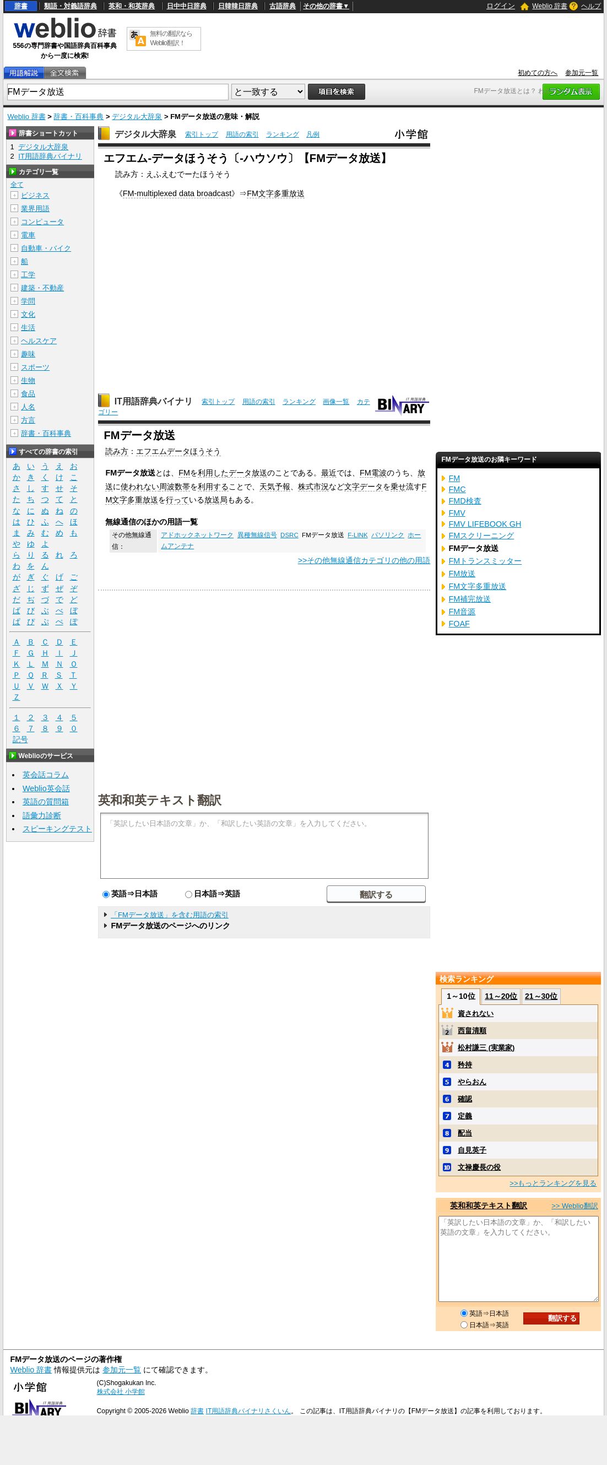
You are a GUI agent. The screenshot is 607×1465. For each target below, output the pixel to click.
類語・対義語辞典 (70, 6)
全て (17, 184)
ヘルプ (591, 6)
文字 (352, 486)
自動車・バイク (46, 248)
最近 (329, 472)
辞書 (21, 6)
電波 (379, 472)
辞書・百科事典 (78, 116)
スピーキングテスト (57, 828)
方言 (28, 420)
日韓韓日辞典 (238, 6)
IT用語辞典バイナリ (154, 401)
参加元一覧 (581, 73)
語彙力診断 (42, 815)
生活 (28, 327)
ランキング (282, 134)
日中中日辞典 (187, 6)
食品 (28, 394)
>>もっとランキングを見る (553, 1183)
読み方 (116, 451)
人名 (28, 407)
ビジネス (35, 195)
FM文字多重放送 (276, 193)
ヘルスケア (39, 341)
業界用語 (35, 208)
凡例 (312, 134)
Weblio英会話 (46, 788)
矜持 (465, 1065)
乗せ (398, 486)
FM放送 (461, 573)
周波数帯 (174, 486)
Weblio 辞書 (549, 6)
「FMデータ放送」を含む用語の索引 (170, 915)
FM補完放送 (469, 598)
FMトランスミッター (485, 560)
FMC (456, 489)
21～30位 (541, 996)
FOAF (458, 623)
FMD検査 (464, 500)
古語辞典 (282, 6)
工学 (28, 275)
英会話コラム (46, 774)
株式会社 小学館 (121, 1392)
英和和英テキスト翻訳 (159, 799)
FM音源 (461, 611)
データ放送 (248, 472)
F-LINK (357, 535)
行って (177, 499)
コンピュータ (42, 222)
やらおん (472, 1082)
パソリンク (387, 535)
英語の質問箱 (46, 801)
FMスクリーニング (481, 535)
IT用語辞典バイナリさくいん (248, 1411)
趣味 (28, 354)
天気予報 (274, 486)
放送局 (215, 499)
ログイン (500, 6)
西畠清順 (472, 1030)
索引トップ (201, 134)
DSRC (289, 535)
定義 (465, 1116)
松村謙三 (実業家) (486, 1048)
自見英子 (472, 1150)
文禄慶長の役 (479, 1167)
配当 (465, 1133)
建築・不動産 (42, 288)
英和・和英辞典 (132, 6)
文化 (28, 314)
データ (371, 486)
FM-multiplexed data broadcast (177, 193)
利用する (213, 486)
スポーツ (35, 367)
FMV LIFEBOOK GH (484, 524)
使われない (140, 486)
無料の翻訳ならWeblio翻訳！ (171, 38)
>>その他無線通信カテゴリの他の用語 (364, 560)
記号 (20, 739)
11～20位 (501, 996)
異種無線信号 (257, 535)
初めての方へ (537, 73)
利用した (213, 472)
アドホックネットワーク (197, 535)
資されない (476, 1013)
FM (184, 472)
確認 (465, 1099)
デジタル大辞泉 (137, 116)
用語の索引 (242, 134)
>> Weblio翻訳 (574, 1206)
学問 (28, 301)
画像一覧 (336, 402)
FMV (456, 513)
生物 (28, 380)
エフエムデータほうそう (178, 451)
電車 (28, 235)
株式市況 (313, 486)
